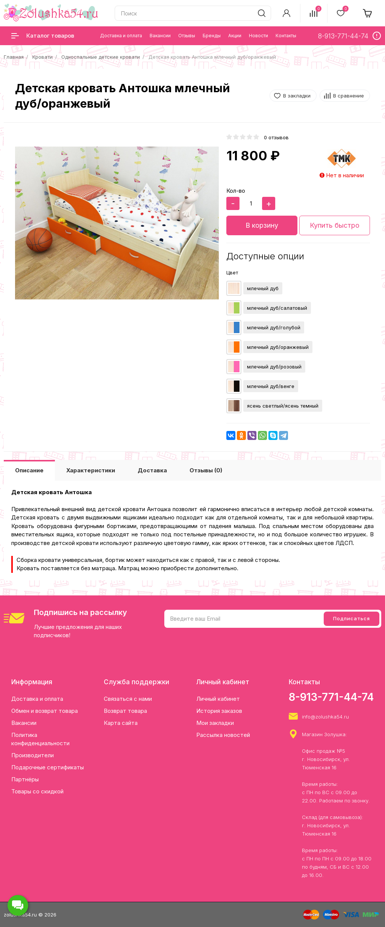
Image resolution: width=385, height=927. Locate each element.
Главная (14, 57)
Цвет (232, 272)
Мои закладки (215, 722)
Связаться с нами (128, 698)
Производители (32, 755)
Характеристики (90, 470)
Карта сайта (121, 722)
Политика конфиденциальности (40, 739)
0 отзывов (276, 137)
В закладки (297, 96)
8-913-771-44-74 (331, 697)
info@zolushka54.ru (325, 717)
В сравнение (348, 96)
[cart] (367, 13)
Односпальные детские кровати (100, 57)
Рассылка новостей (223, 734)
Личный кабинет (218, 698)
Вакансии (23, 722)
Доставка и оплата (37, 698)
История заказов (219, 710)
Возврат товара (125, 710)
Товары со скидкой (37, 791)
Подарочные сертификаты (47, 767)
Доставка (152, 470)
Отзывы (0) (205, 470)
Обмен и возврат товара (44, 710)
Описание (29, 470)
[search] (261, 13)
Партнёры (25, 779)
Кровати (42, 57)
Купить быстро (334, 225)
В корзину (262, 225)
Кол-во (235, 190)
